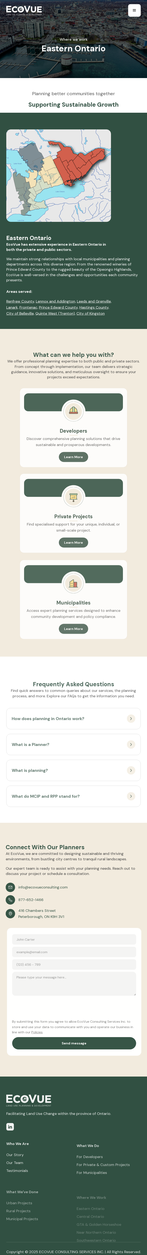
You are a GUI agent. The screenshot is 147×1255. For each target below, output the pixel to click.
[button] (134, 10)
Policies (40, 1032)
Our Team (14, 1171)
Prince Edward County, (58, 307)
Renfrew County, (20, 301)
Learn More (73, 465)
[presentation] (47, 1006)
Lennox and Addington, (56, 301)
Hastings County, (94, 307)
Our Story (15, 1163)
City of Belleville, (20, 313)
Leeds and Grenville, (94, 301)
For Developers (90, 1168)
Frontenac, (28, 307)
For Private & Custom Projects (103, 1176)
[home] (24, 10)
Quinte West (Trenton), (55, 313)
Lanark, (12, 307)
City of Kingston (90, 313)
